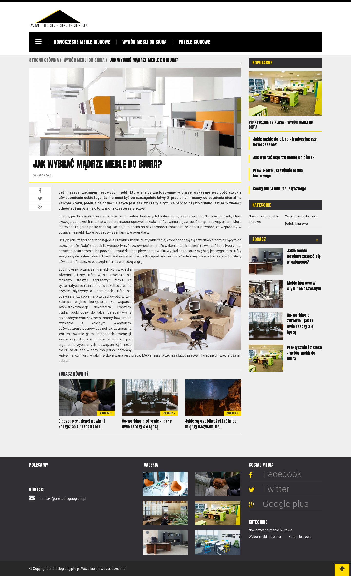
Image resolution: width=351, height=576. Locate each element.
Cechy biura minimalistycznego (279, 189)
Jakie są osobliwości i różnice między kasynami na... (210, 424)
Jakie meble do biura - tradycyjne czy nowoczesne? (285, 141)
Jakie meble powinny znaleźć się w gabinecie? (304, 256)
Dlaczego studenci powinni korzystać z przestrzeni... (81, 424)
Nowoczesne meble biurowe (82, 42)
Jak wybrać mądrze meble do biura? (284, 157)
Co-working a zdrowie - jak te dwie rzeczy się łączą (147, 424)
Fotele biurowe (194, 42)
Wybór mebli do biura (144, 42)
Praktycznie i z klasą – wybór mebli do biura (281, 124)
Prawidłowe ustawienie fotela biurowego (278, 173)
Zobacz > (106, 413)
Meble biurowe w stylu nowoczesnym (304, 285)
